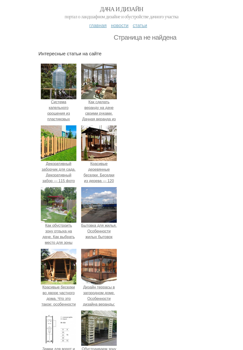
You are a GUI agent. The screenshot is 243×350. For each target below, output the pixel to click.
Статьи (140, 25)
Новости (119, 25)
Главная (98, 25)
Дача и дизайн (121, 9)
